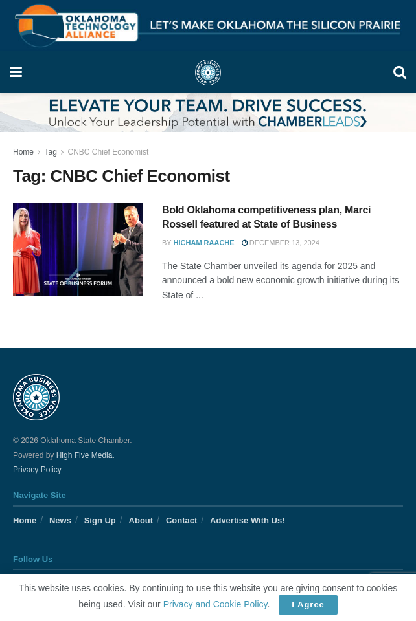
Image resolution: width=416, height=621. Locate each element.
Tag (50, 152)
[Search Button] (399, 72)
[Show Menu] (16, 72)
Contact (181, 520)
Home (23, 152)
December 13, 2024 (280, 242)
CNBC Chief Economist (108, 152)
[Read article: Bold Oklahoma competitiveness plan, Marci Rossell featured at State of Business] (78, 249)
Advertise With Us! (247, 520)
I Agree (308, 604)
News (60, 520)
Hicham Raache (204, 242)
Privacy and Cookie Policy (215, 604)
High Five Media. (85, 455)
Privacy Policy (37, 469)
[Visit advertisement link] (208, 25)
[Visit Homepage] (208, 72)
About (141, 520)
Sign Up (100, 520)
